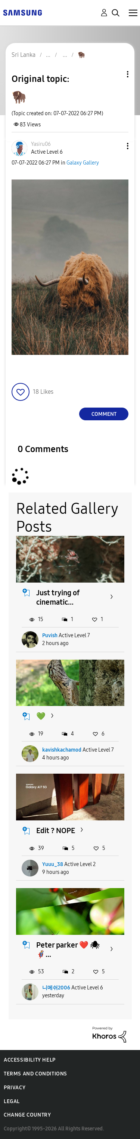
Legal (12, 1101)
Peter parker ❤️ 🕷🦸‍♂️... (67, 949)
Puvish (49, 635)
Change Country (27, 1115)
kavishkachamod (61, 750)
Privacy (14, 1087)
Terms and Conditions (35, 1074)
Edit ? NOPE (55, 830)
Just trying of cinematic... (58, 597)
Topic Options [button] (115, 74)
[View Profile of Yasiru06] (41, 144)
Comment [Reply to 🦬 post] (103, 414)
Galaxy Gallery (82, 163)
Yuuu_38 (52, 864)
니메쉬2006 (56, 988)
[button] (115, 146)
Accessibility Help (30, 1060)
